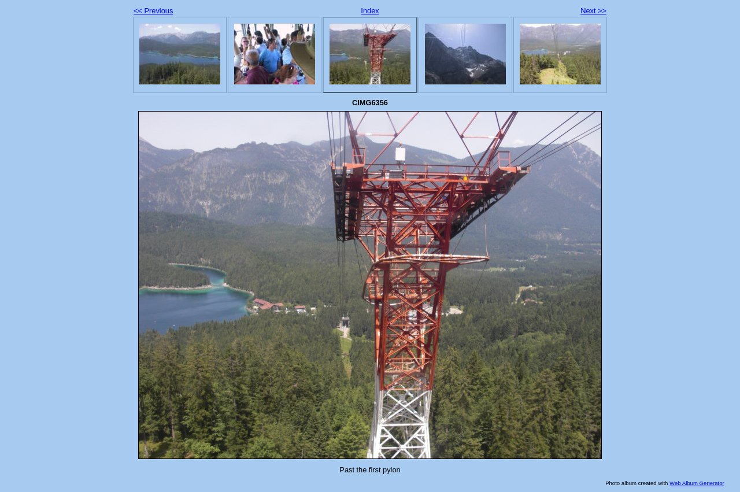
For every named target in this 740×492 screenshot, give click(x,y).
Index (370, 10)
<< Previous (153, 10)
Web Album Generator (696, 483)
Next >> (593, 10)
